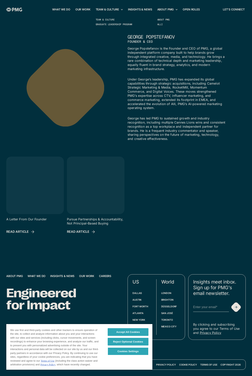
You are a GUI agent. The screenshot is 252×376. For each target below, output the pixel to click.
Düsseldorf (169, 306)
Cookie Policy (188, 364)
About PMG (14, 276)
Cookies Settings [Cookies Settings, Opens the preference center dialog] (128, 351)
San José (167, 313)
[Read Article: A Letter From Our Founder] (20, 232)
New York (138, 319)
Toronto (167, 319)
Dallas (137, 293)
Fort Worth (140, 306)
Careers (105, 276)
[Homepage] (14, 9)
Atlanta (138, 313)
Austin (136, 299)
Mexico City (169, 326)
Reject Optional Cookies (128, 341)
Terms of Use (208, 364)
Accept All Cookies (128, 332)
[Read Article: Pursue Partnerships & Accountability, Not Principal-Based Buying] (81, 232)
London (166, 293)
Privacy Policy (210, 333)
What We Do (37, 276)
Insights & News (62, 276)
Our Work (86, 276)
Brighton (167, 299)
